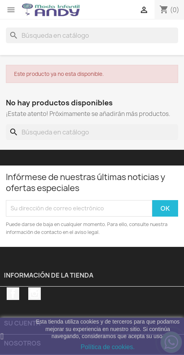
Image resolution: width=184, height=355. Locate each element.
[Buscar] (92, 35)
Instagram (34, 293)
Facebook (13, 293)
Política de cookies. (108, 347)
